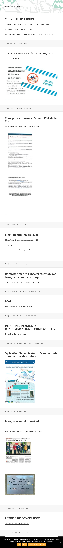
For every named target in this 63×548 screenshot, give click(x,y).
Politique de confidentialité (37, 544)
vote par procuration (12, 245)
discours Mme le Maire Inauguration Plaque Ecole (23, 431)
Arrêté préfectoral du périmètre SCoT (18, 307)
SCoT (8, 301)
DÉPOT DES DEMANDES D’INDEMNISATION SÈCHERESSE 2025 (30, 327)
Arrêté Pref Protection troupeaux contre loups (22, 282)
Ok (19, 544)
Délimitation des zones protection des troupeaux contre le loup (30, 275)
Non (24, 544)
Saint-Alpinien (13, 6)
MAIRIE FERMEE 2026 (13, 59)
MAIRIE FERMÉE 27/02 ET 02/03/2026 (29, 53)
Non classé (28, 108)
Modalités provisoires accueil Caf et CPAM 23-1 (22, 126)
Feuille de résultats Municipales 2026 (18, 250)
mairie (20, 43)
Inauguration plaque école (22, 421)
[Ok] (60, 542)
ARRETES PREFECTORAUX (35, 291)
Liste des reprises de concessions (17, 523)
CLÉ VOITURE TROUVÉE (20, 19)
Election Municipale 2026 (22, 235)
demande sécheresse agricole (15, 334)
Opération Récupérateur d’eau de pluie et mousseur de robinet (31, 354)
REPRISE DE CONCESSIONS (22, 518)
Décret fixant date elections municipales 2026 (21, 240)
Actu (26, 43)
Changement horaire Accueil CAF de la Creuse (31, 119)
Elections (27, 264)
